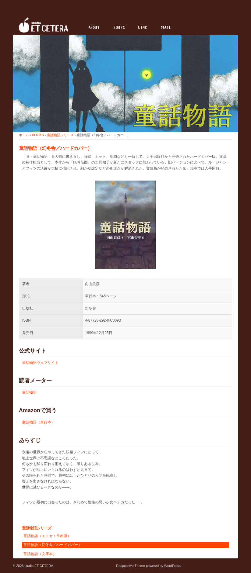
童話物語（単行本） (38, 422)
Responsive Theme (130, 566)
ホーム (24, 135)
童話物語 (29, 392)
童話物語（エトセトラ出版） (47, 536)
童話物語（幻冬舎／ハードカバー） (52, 545)
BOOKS (38, 135)
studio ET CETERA (38, 566)
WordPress (172, 566)
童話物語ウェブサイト (40, 363)
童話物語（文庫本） (39, 554)
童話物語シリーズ (60, 135)
